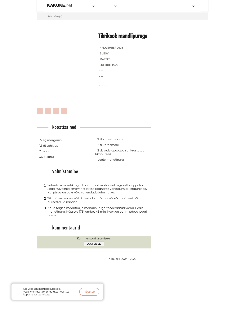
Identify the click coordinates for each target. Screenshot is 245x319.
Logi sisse (94, 243)
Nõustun (89, 292)
